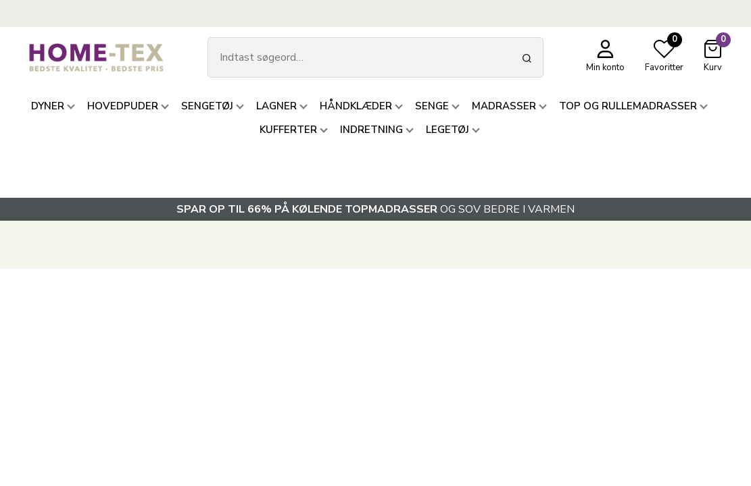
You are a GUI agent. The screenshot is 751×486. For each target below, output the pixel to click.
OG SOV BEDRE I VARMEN (375, 209)
